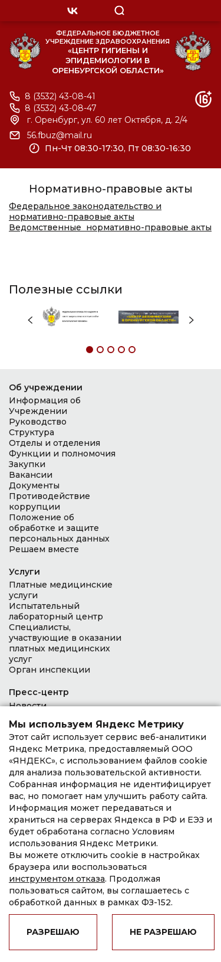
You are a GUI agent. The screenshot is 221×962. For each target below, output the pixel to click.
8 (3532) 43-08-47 (61, 108)
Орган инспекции (49, 669)
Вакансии (30, 474)
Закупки (27, 464)
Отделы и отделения (54, 443)
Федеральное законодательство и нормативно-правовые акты (85, 211)
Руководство (38, 421)
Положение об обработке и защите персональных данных (59, 528)
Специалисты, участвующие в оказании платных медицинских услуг (65, 643)
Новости (28, 705)
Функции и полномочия (62, 453)
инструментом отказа (57, 878)
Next (191, 320)
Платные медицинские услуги (61, 590)
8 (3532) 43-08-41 (60, 97)
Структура (31, 432)
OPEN (170, 10)
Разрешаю (53, 932)
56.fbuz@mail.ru (59, 136)
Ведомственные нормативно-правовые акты (110, 227)
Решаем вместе (44, 549)
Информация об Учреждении (45, 405)
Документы (34, 485)
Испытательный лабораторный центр (56, 611)
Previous (30, 320)
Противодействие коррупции (49, 501)
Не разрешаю (163, 932)
